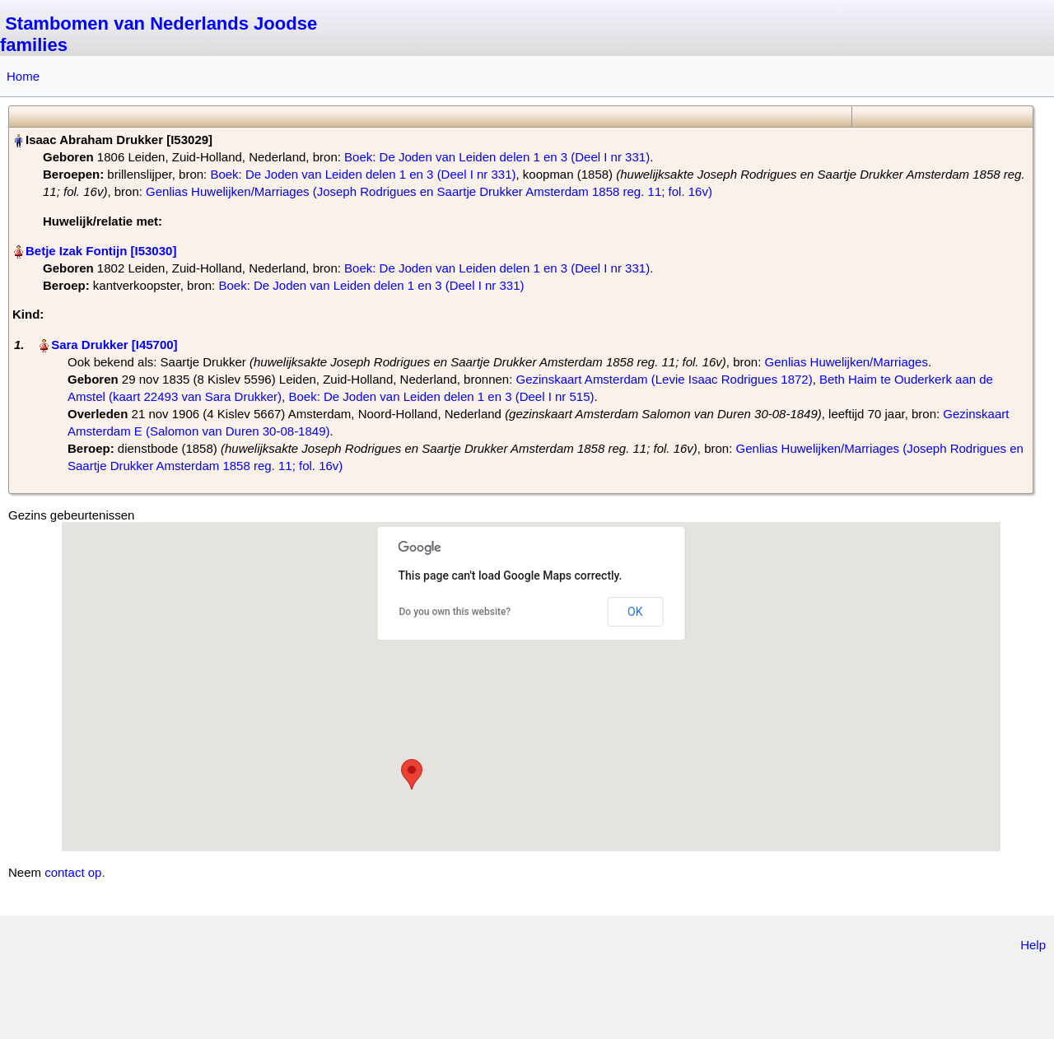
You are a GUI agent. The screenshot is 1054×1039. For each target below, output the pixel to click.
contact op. (74, 872)
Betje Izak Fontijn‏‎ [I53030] (101, 251)
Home (23, 76)
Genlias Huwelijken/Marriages (846, 362)
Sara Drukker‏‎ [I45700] (114, 345)
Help (1033, 945)
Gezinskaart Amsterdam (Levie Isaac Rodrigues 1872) (664, 379)
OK (634, 611)
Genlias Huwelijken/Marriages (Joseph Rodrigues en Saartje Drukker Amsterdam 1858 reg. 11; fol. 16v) (429, 191)
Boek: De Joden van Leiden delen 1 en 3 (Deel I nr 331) (497, 157)
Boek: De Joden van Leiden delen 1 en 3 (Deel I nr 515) (441, 396)
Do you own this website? (455, 611)
